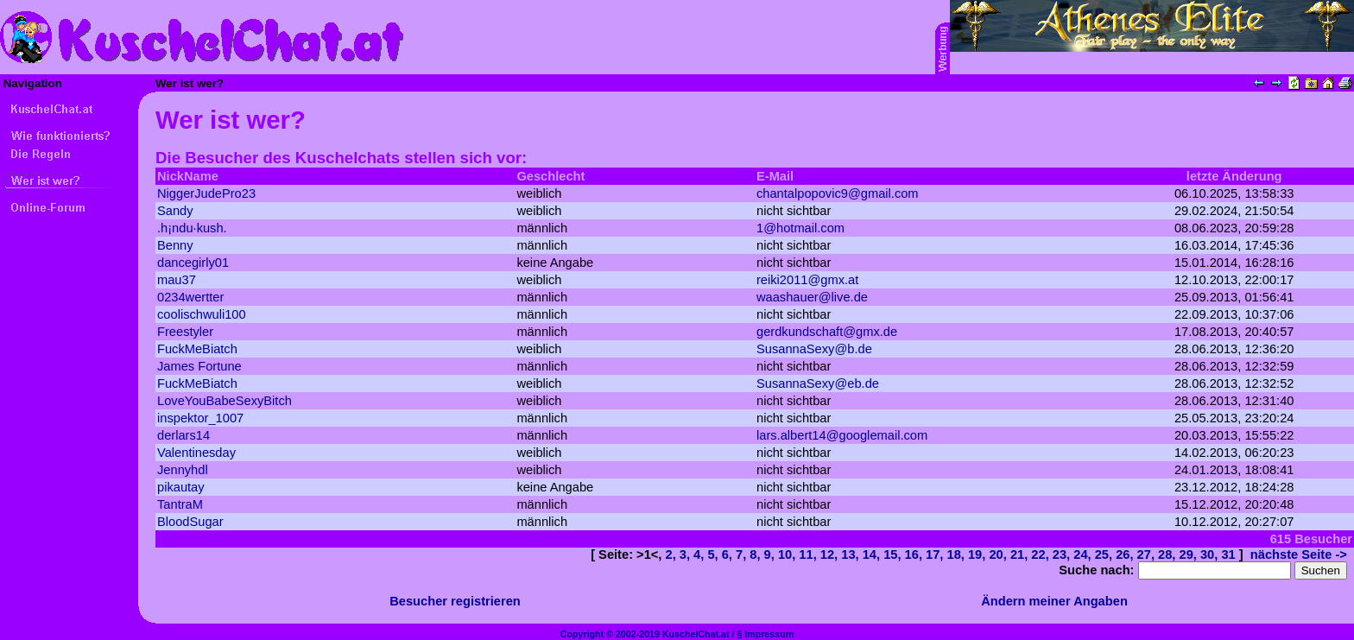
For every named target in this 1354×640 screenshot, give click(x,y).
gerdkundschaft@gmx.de (826, 332)
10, (788, 554)
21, (1020, 554)
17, (936, 554)
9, (771, 554)
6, (729, 554)
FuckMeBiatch (197, 349)
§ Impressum (765, 634)
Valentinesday (196, 452)
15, (893, 554)
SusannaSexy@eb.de (817, 383)
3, (686, 554)
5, (714, 554)
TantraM (180, 504)
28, (1168, 554)
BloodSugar (190, 522)
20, (999, 554)
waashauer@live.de (812, 297)
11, (809, 554)
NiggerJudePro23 (206, 193)
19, (978, 554)
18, (957, 554)
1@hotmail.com (800, 228)
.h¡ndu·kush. (192, 228)
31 (1228, 554)
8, (756, 554)
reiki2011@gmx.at (807, 280)
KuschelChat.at (696, 634)
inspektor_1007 (200, 418)
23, (1063, 554)
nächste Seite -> (1298, 554)
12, (830, 554)
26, (1126, 554)
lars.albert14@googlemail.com (841, 435)
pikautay (181, 487)
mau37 (176, 280)
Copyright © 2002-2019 (610, 634)
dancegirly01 (193, 262)
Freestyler (185, 332)
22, (1041, 554)
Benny (175, 245)
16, (915, 554)
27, (1147, 554)
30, (1210, 554)
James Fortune (199, 366)
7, (743, 554)
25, (1105, 554)
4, (700, 554)
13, (851, 554)
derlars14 (183, 435)
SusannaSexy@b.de (814, 349)
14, (873, 554)
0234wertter (190, 297)
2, (673, 554)
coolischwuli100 (201, 314)
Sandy (175, 211)
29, (1190, 554)
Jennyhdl (182, 470)
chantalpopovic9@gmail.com (837, 193)
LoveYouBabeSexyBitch (224, 401)
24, (1083, 554)
